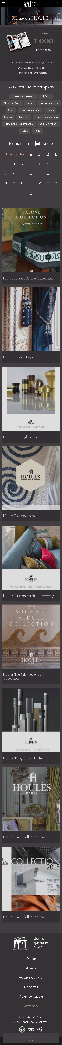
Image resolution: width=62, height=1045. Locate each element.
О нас (31, 959)
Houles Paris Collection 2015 (24, 917)
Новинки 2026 (14, 154)
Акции (31, 968)
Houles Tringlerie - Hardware (25, 758)
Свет (11, 110)
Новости (31, 987)
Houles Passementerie (19, 515)
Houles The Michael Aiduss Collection (23, 675)
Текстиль (23, 117)
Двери (50, 110)
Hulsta (24, 131)
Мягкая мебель (12, 103)
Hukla (38, 131)
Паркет (8, 117)
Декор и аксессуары (46, 117)
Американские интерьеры (19, 124)
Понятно (31, 1040)
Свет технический (30, 110)
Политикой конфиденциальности (35, 1037)
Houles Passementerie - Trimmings (29, 596)
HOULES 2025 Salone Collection (28, 279)
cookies (41, 1035)
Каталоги (31, 1006)
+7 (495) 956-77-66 (32, 1017)
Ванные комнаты (49, 103)
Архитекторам (31, 996)
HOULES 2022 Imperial (21, 356)
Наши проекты (31, 978)
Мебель (46, 96)
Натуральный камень (23, 96)
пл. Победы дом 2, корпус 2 (33, 1022)
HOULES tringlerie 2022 (21, 437)
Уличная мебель (48, 124)
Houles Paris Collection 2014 (24, 836)
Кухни (30, 103)
